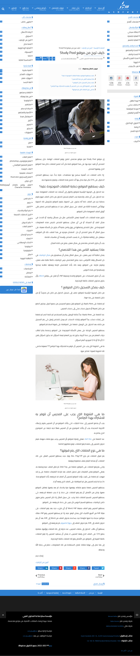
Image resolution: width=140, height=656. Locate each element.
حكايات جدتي (133, 104)
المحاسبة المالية (25, 59)
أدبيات (136, 140)
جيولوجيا (28, 245)
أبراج (29, 119)
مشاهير (28, 104)
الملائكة (28, 276)
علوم (29, 202)
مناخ (29, 253)
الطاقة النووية (25, 257)
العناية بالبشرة (133, 35)
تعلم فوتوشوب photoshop (20, 160)
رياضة (136, 126)
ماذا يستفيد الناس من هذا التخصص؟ (83, 78)
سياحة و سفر (26, 107)
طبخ (29, 142)
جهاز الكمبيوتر (66, 522)
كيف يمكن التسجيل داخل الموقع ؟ (83, 81)
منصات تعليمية (25, 172)
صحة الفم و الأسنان (130, 57)
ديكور (29, 127)
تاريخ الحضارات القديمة (22, 214)
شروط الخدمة (66, 592)
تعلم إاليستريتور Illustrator (20, 176)
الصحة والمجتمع (132, 49)
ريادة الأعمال (26, 31)
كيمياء (28, 237)
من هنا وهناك (25, 96)
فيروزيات (28, 131)
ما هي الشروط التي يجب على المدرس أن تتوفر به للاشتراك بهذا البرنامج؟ (72, 85)
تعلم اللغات (26, 156)
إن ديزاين (28, 180)
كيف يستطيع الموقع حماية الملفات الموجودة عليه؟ (78, 74)
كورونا (136, 61)
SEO (29, 55)
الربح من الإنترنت (42, 561)
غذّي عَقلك (74, 8)
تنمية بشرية (26, 69)
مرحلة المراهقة (132, 108)
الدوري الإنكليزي (132, 122)
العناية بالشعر (133, 39)
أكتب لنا (40, 592)
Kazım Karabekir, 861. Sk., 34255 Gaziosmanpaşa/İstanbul (95, 635)
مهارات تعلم (26, 77)
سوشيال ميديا (25, 116)
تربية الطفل (134, 100)
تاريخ (29, 218)
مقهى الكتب (26, 21)
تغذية (29, 146)
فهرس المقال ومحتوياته (88, 67)
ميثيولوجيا (27, 249)
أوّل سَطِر (100, 8)
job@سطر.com (27, 635)
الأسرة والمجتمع (24, 111)
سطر (50, 645)
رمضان (28, 272)
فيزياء (29, 230)
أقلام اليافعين (132, 112)
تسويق (28, 35)
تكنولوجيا (27, 99)
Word (41, 275)
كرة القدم (134, 130)
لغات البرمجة (26, 168)
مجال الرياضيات (44, 254)
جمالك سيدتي (133, 31)
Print (45, 57)
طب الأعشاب (133, 65)
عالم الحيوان (26, 222)
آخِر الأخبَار (88, 8)
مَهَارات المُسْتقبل (58, 8)
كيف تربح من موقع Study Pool (82, 52)
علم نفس (27, 198)
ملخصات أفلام (132, 21)
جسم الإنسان (26, 233)
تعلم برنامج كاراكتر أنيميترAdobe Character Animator (15, 185)
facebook (45, 583)
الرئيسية (100, 592)
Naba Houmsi (113, 620)
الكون (29, 206)
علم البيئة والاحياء (24, 210)
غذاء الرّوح (25, 8)
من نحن (91, 592)
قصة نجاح (27, 43)
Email (39, 57)
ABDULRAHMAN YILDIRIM (112, 625)
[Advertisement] (70, 30)
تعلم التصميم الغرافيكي (22, 164)
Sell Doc (88, 438)
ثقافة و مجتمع (25, 92)
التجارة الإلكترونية (24, 47)
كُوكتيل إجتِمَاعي (40, 8)
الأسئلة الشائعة (80, 592)
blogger (38, 583)
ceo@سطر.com (32, 630)
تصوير (29, 123)
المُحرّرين (14, 8)
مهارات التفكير (25, 73)
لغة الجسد (27, 81)
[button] (16, 289)
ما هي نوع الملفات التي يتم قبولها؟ (83, 88)
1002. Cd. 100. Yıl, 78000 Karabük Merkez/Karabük (100, 640)
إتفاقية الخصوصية (52, 592)
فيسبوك (28, 51)
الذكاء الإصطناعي (24, 242)
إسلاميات (27, 268)
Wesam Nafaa (111, 615)
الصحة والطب (133, 53)
